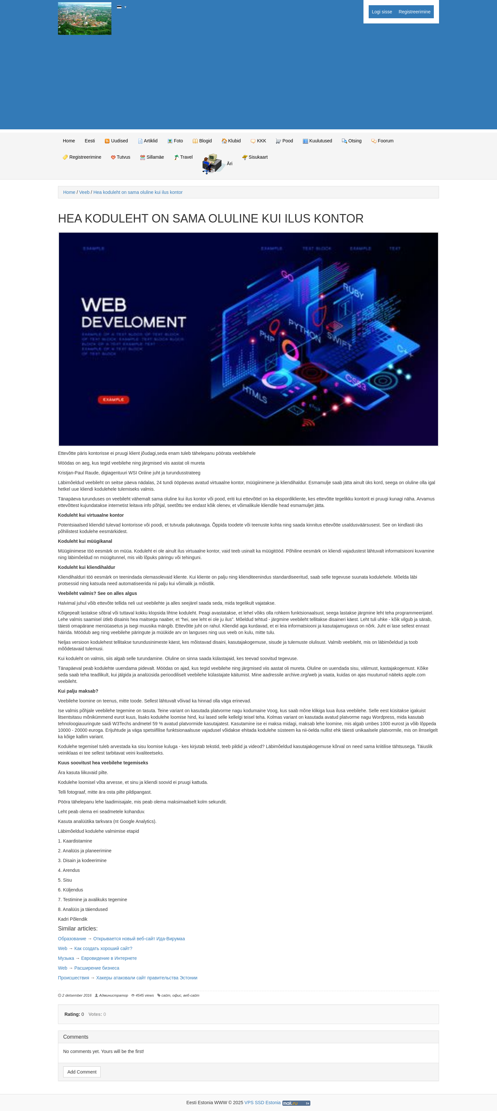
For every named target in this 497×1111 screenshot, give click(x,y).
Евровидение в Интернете (109, 958)
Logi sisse (382, 11)
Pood (284, 141)
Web (62, 948)
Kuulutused (317, 141)
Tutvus (120, 157)
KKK (258, 141)
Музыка (66, 958)
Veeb (84, 192)
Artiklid (148, 141)
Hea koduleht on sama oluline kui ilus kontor (138, 192)
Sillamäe (152, 157)
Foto (175, 141)
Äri (218, 164)
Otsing (352, 141)
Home (69, 140)
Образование (72, 938)
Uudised (116, 141)
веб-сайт (191, 995)
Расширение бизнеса (96, 968)
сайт (166, 995)
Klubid (231, 141)
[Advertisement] (248, 83)
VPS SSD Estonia (263, 1102)
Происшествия (73, 977)
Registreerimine (415, 11)
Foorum (382, 141)
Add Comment (81, 1072)
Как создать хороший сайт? (103, 948)
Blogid (202, 141)
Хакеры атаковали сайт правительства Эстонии (147, 977)
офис (176, 995)
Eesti (90, 140)
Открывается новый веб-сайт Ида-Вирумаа (139, 938)
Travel (183, 157)
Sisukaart (255, 157)
